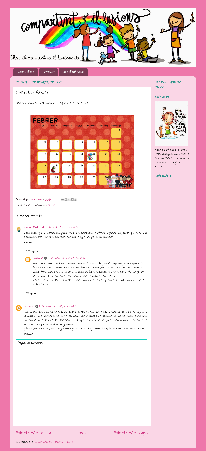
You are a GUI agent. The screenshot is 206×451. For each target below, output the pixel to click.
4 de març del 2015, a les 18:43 (66, 258)
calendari (51, 205)
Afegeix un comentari (29, 343)
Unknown (38, 258)
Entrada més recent (33, 433)
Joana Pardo (31, 227)
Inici (82, 433)
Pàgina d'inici (26, 72)
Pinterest (48, 72)
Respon (28, 243)
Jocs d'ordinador (73, 72)
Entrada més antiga (131, 433)
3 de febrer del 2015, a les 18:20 (59, 227)
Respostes (34, 251)
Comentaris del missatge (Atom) (54, 442)
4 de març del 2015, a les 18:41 (57, 306)
